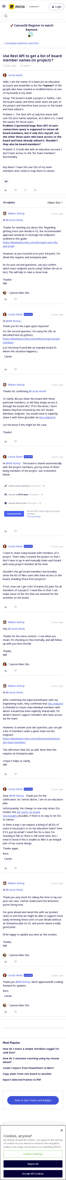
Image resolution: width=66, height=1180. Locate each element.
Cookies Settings (33, 1154)
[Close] (62, 1130)
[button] (4, 7)
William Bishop (16, 213)
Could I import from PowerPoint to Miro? (28, 1068)
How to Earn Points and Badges (33, 1100)
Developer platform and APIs (22, 43)
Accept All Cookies (33, 1173)
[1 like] (16, 293)
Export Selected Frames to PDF (22, 1079)
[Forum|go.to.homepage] (24, 7)
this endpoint (46, 417)
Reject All (33, 1163)
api (6, 181)
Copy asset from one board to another (27, 1073)
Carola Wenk (15, 75)
